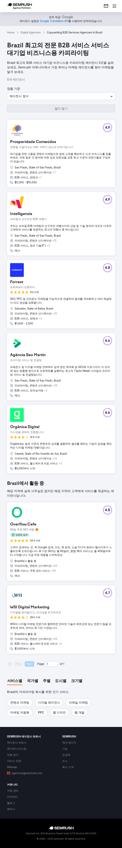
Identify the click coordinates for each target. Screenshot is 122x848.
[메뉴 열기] (114, 6)
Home (10, 32)
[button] (61, 96)
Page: (41, 663)
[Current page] (51, 663)
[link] (106, 6)
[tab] (14, 681)
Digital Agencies (31, 32)
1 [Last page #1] (63, 663)
